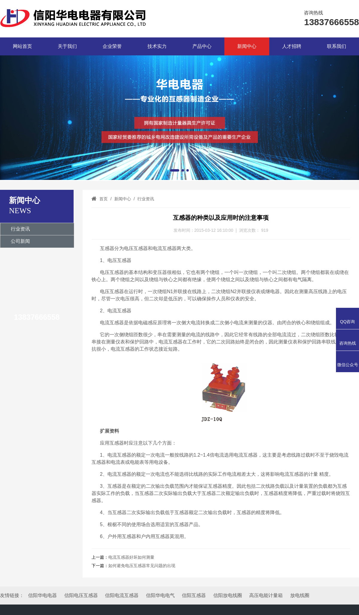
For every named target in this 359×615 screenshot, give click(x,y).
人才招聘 (291, 46)
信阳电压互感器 (81, 595)
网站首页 (22, 46)
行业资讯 (20, 228)
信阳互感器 (194, 595)
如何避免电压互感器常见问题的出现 (141, 565)
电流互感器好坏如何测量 (131, 557)
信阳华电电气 (160, 595)
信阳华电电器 (42, 595)
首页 (103, 198)
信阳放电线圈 (227, 595)
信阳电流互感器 (122, 595)
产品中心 (202, 46)
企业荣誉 (112, 46)
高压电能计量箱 (266, 595)
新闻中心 (246, 46)
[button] (174, 170)
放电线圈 (299, 595)
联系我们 (336, 46)
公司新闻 (20, 241)
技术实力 (157, 46)
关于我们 (67, 46)
